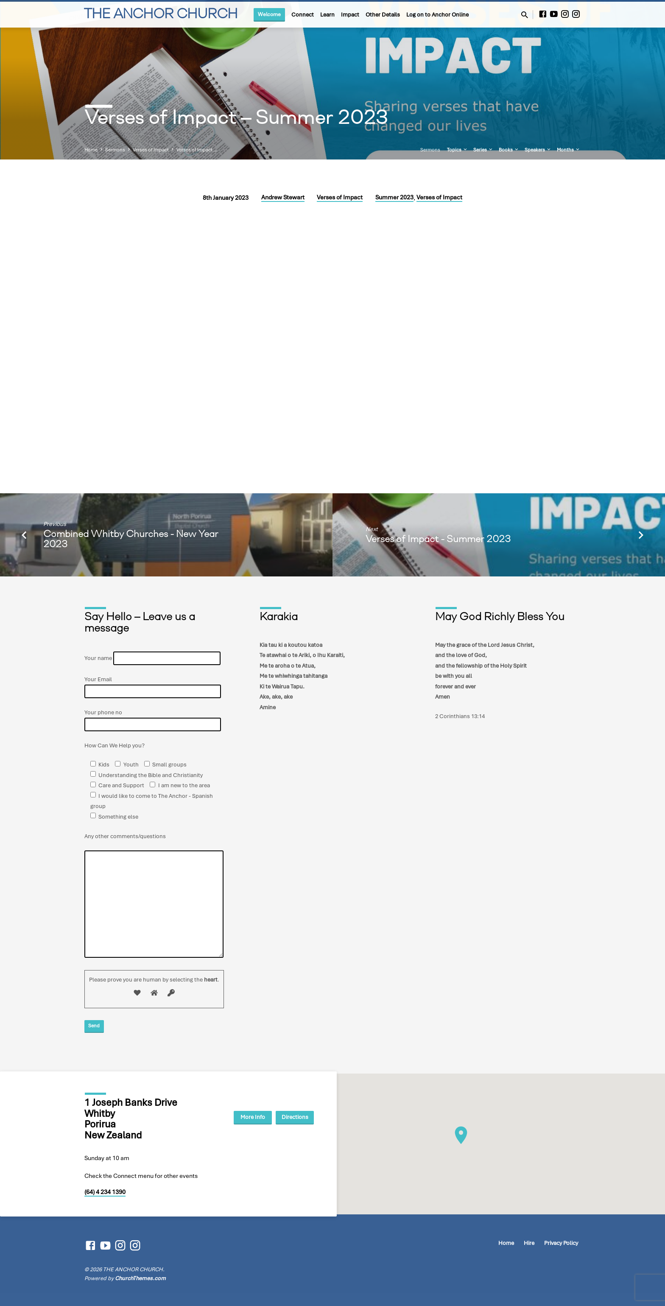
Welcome (269, 14)
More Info (245, 1117)
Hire (529, 1243)
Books (509, 149)
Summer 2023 (394, 197)
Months (569, 149)
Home (91, 149)
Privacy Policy (561, 1243)
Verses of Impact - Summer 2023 (438, 540)
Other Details (383, 14)
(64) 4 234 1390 (105, 1192)
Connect (302, 14)
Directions (292, 1117)
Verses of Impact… (196, 149)
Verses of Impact (151, 149)
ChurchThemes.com (140, 1278)
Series (483, 149)
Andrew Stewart (283, 197)
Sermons (115, 149)
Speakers (538, 149)
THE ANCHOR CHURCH (161, 15)
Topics (457, 149)
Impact (350, 14)
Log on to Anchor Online (437, 14)
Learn (327, 14)
